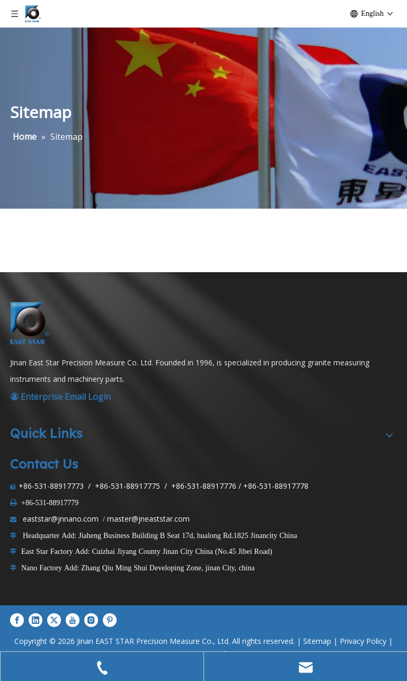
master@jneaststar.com (148, 519)
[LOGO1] (31, 323)
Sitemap (317, 641)
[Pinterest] (110, 620)
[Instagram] (91, 620)
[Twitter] (54, 620)
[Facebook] (17, 620)
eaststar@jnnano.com (61, 519)
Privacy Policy (363, 641)
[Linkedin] (35, 620)
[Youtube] (72, 620)
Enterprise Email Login (60, 396)
